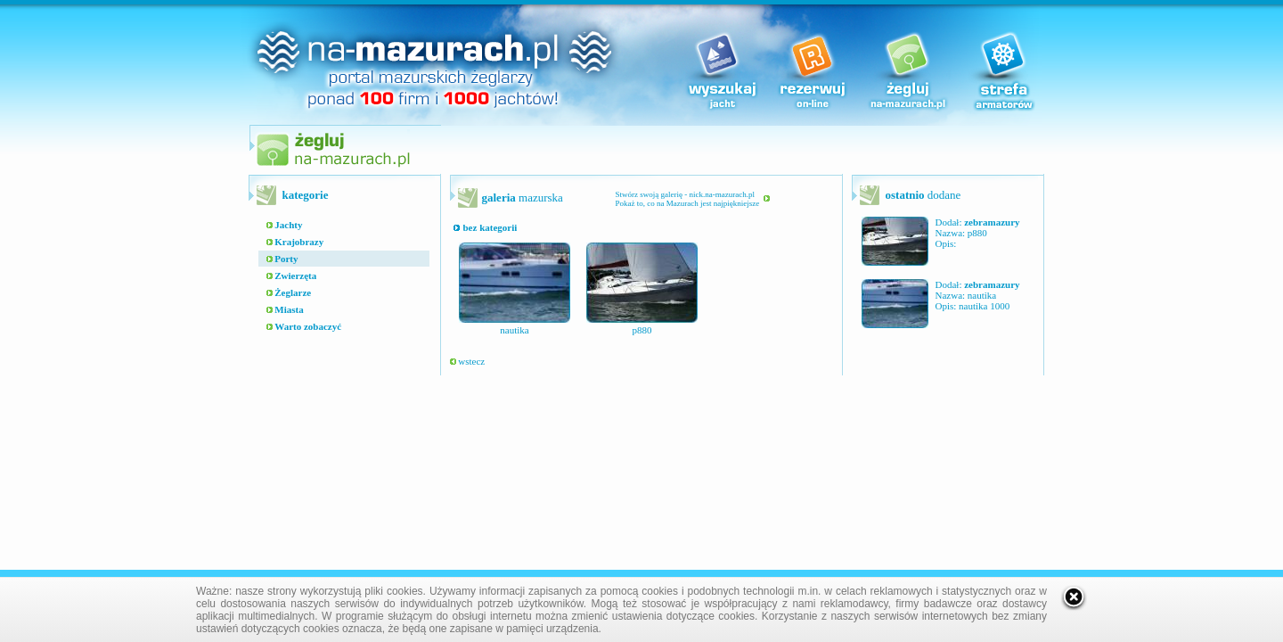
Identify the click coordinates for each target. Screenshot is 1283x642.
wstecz (468, 361)
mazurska (522, 197)
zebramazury (991, 222)
